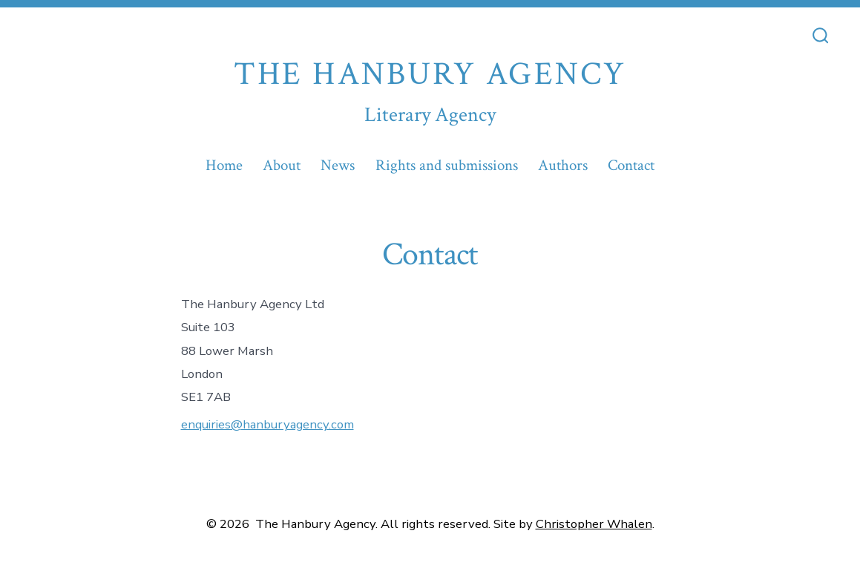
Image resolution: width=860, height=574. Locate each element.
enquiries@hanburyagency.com (267, 424)
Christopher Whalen (594, 523)
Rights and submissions (446, 165)
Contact (631, 165)
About (282, 165)
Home (224, 165)
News (338, 165)
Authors (563, 165)
